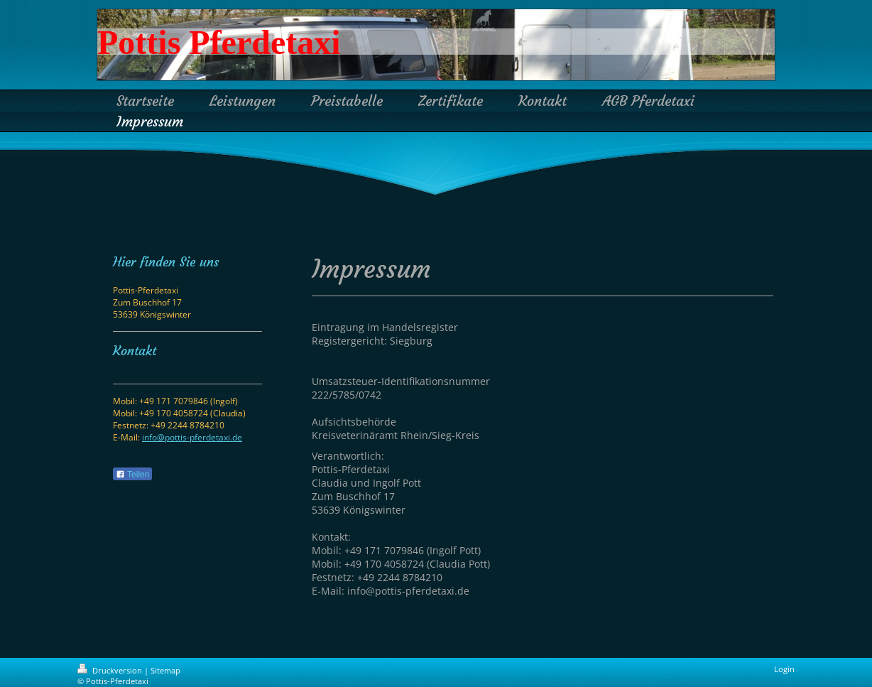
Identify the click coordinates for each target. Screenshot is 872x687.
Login (784, 669)
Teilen (132, 475)
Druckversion (110, 670)
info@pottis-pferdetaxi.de (192, 437)
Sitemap (165, 670)
